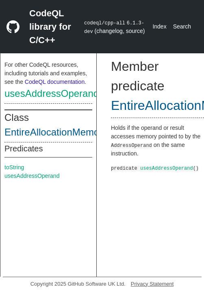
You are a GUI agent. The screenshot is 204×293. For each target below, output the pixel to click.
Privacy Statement (152, 284)
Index (159, 26)
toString (14, 167)
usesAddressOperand (51, 93)
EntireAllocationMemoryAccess (71, 132)
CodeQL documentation (55, 82)
